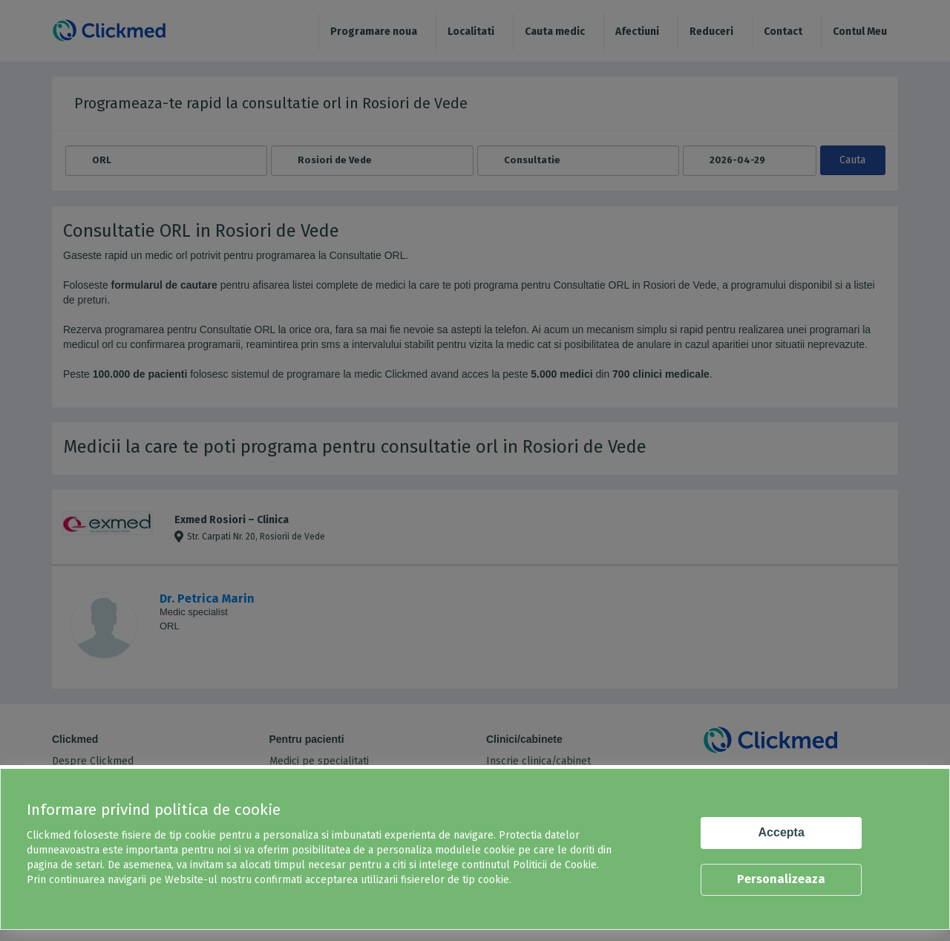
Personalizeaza (781, 879)
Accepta (782, 832)
